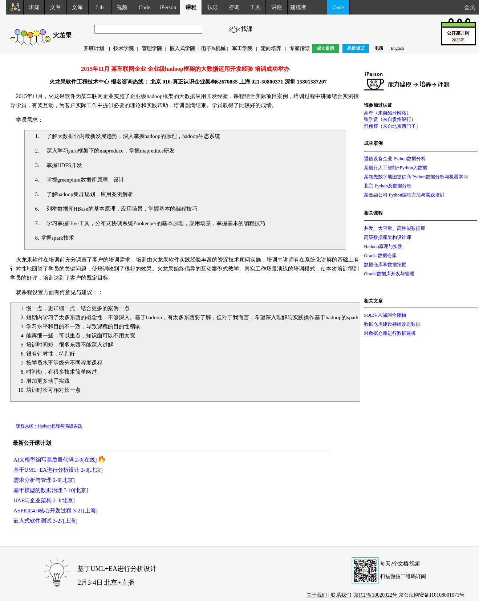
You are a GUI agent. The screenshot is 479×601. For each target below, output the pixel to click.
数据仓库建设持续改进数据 (392, 324)
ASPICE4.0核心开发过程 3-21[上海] (55, 510)
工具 (255, 7)
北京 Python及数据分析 (387, 185)
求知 (34, 7)
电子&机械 (213, 48)
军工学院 (242, 48)
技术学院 (123, 48)
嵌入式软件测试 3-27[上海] (45, 521)
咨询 (234, 7)
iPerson (168, 7)
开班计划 (94, 48)
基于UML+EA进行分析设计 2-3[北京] (58, 470)
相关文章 (373, 301)
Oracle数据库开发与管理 (389, 273)
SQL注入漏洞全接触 (385, 315)
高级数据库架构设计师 (387, 237)
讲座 (276, 7)
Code (144, 7)
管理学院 (152, 48)
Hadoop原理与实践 (383, 246)
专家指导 (299, 48)
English (397, 48)
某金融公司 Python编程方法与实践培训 (404, 195)
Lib (100, 7)
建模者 (298, 7)
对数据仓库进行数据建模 (390, 333)
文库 (77, 7)
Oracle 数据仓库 (380, 255)
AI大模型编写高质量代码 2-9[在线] (55, 460)
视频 (122, 7)
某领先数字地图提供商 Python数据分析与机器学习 (416, 176)
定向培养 (271, 48)
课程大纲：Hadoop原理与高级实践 (49, 426)
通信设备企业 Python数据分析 (395, 158)
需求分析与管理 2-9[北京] (44, 480)
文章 (55, 7)
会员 (471, 7)
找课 (253, 29)
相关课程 (373, 213)
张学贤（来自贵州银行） (390, 119)
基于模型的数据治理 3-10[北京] (50, 490)
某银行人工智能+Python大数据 (395, 167)
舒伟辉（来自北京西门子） (392, 126)
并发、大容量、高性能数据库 (394, 228)
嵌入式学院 (182, 48)
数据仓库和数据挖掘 (385, 264)
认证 (212, 7)
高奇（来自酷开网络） (387, 112)
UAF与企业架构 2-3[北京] (44, 500)
